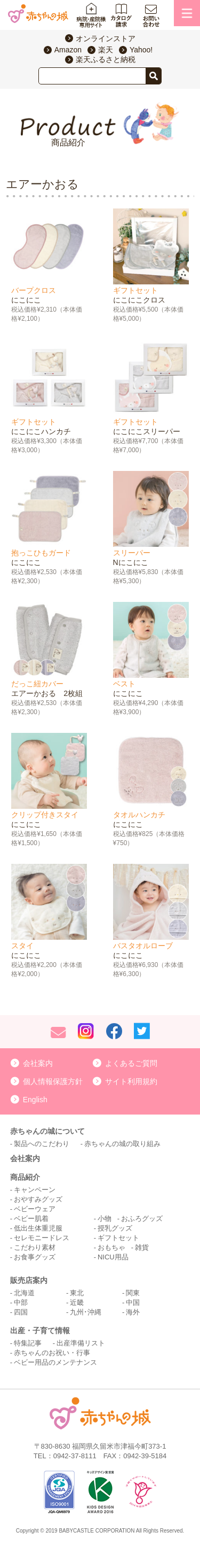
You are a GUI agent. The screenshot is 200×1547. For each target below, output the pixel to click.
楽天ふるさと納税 (105, 59)
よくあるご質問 (131, 1063)
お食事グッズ (34, 1257)
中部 (21, 1302)
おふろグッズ (142, 1219)
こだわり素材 (34, 1247)
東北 (77, 1293)
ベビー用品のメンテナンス (55, 1362)
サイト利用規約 (131, 1081)
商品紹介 (25, 1177)
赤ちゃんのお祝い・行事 (52, 1353)
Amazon (68, 49)
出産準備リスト (81, 1343)
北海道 (24, 1293)
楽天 (105, 49)
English (35, 1099)
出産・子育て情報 (40, 1330)
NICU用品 (113, 1257)
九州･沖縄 (85, 1312)
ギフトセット (118, 1238)
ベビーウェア (34, 1209)
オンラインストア (105, 38)
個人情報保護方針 (53, 1081)
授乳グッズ (115, 1228)
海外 (133, 1312)
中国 (133, 1302)
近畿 (77, 1302)
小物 (104, 1219)
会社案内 (38, 1063)
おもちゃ (111, 1247)
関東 (133, 1293)
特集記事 (28, 1343)
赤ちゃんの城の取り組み (122, 1144)
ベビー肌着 (31, 1219)
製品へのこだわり (41, 1144)
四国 (21, 1312)
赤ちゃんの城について (47, 1131)
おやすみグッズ (38, 1199)
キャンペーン (34, 1190)
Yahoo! (141, 49)
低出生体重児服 (38, 1228)
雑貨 (142, 1247)
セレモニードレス (41, 1238)
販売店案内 (28, 1280)
